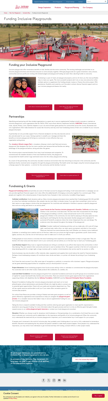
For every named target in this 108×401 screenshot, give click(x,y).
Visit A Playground (57, 1)
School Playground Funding (54, 390)
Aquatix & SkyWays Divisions (41, 1)
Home (5, 13)
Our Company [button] (88, 8)
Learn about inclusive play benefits (38, 107)
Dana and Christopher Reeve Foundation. (78, 278)
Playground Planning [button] (72, 8)
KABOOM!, (78, 124)
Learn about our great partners (69, 176)
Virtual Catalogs (70, 1)
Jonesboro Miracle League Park (22, 144)
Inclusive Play (26, 13)
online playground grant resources (37, 309)
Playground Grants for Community (31, 390)
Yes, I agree (98, 396)
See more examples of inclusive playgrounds (38, 176)
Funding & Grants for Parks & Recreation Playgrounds (83, 390)
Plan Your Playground (14, 13)
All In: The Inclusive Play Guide (81, 359)
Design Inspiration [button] (44, 8)
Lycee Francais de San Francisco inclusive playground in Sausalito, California (64, 209)
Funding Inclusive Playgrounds (40, 13)
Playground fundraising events (18, 191)
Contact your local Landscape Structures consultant (69, 336)
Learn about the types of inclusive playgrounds (69, 107)
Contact (80, 1)
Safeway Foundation (46, 278)
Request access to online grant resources (39, 336)
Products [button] (58, 8)
